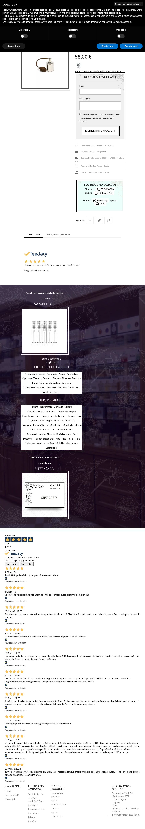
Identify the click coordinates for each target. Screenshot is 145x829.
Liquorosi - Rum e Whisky (34, 424)
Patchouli (28, 438)
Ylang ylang (72, 443)
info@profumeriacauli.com (126, 814)
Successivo (26, 563)
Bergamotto (45, 406)
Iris (79, 415)
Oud (75, 434)
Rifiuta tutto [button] (107, 46)
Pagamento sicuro (36, 809)
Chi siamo (32, 805)
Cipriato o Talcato (31, 378)
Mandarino (55, 424)
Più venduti (10, 799)
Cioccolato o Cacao (37, 411)
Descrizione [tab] (33, 234)
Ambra (34, 406)
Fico (38, 415)
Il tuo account (58, 788)
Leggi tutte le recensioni (36, 270)
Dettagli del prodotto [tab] (58, 234)
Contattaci (33, 813)
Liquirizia (69, 420)
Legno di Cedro (36, 420)
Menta (78, 424)
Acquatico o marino (35, 373)
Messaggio (84, 98)
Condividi (90, 220)
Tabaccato (73, 387)
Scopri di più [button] (13, 46)
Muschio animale (46, 429)
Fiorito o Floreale (61, 378)
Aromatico (72, 373)
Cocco (52, 411)
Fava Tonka (28, 415)
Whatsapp (100, 200)
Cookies (32, 821)
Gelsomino (60, 415)
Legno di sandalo (54, 420)
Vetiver (50, 443)
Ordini (54, 800)
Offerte (8, 791)
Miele (33, 429)
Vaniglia (41, 443)
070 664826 (105, 189)
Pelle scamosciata (43, 438)
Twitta (99, 220)
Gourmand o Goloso (50, 382)
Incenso (72, 415)
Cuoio (61, 411)
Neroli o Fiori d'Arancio (59, 434)
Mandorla (68, 424)
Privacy (31, 817)
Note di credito (58, 804)
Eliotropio (70, 411)
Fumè (35, 382)
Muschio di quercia (36, 434)
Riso (64, 438)
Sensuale (51, 387)
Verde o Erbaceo (51, 391)
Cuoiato (47, 378)
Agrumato (52, 373)
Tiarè (77, 438)
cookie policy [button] (115, 13)
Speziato (62, 387)
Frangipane (48, 415)
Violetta (60, 443)
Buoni (54, 812)
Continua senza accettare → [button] (128, 4)
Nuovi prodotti (12, 795)
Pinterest (108, 220)
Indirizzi (55, 808)
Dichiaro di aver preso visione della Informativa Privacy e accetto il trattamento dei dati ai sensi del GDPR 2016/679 (99, 118)
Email (81, 86)
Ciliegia (68, 406)
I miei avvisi (56, 816)
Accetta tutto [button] (131, 46)
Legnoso (66, 382)
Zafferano (51, 447)
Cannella (58, 406)
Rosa (70, 438)
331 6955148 (104, 193)
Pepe (57, 438)
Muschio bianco (64, 429)
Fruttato (76, 378)
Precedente (12, 563)
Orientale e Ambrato (34, 387)
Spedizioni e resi (35, 794)
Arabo (62, 373)
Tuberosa (30, 443)
